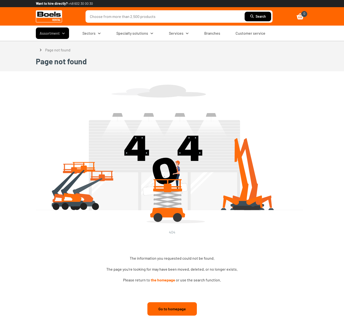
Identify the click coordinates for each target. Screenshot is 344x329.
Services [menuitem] (179, 33)
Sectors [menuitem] (91, 33)
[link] (49, 16)
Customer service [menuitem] (250, 33)
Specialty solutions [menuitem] (135, 33)
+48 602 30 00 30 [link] (80, 3)
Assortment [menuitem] (52, 33)
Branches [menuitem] (212, 33)
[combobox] (166, 16)
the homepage (163, 280)
